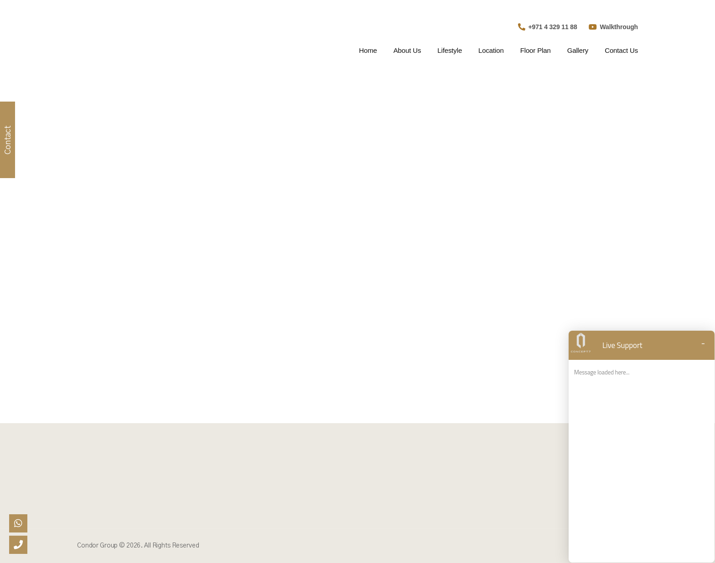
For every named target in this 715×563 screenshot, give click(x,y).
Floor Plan (535, 50)
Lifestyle (449, 50)
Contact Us (621, 50)
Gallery (578, 50)
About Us (407, 50)
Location (491, 50)
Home (368, 50)
